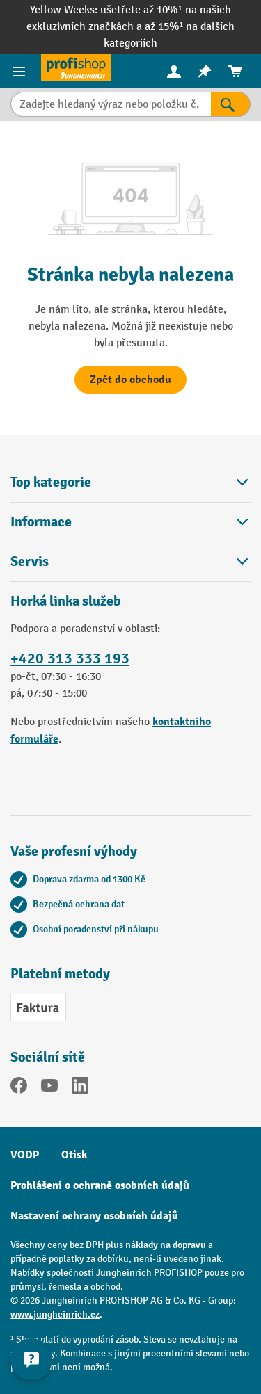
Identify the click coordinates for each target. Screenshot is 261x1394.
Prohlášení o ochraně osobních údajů (99, 1185)
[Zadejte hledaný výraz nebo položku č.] (110, 104)
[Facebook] (18, 1088)
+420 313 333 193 (69, 658)
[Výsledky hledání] (231, 104)
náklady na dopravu (165, 1245)
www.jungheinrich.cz (55, 1314)
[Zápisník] (204, 71)
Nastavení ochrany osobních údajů (94, 1216)
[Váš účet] (174, 71)
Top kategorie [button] (130, 482)
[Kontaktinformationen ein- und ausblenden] (31, 1359)
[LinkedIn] (80, 1088)
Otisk (74, 1155)
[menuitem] (174, 71)
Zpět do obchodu (130, 380)
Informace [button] (130, 521)
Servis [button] (130, 561)
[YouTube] (49, 1088)
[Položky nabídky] (20, 71)
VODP (24, 1155)
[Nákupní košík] (235, 71)
